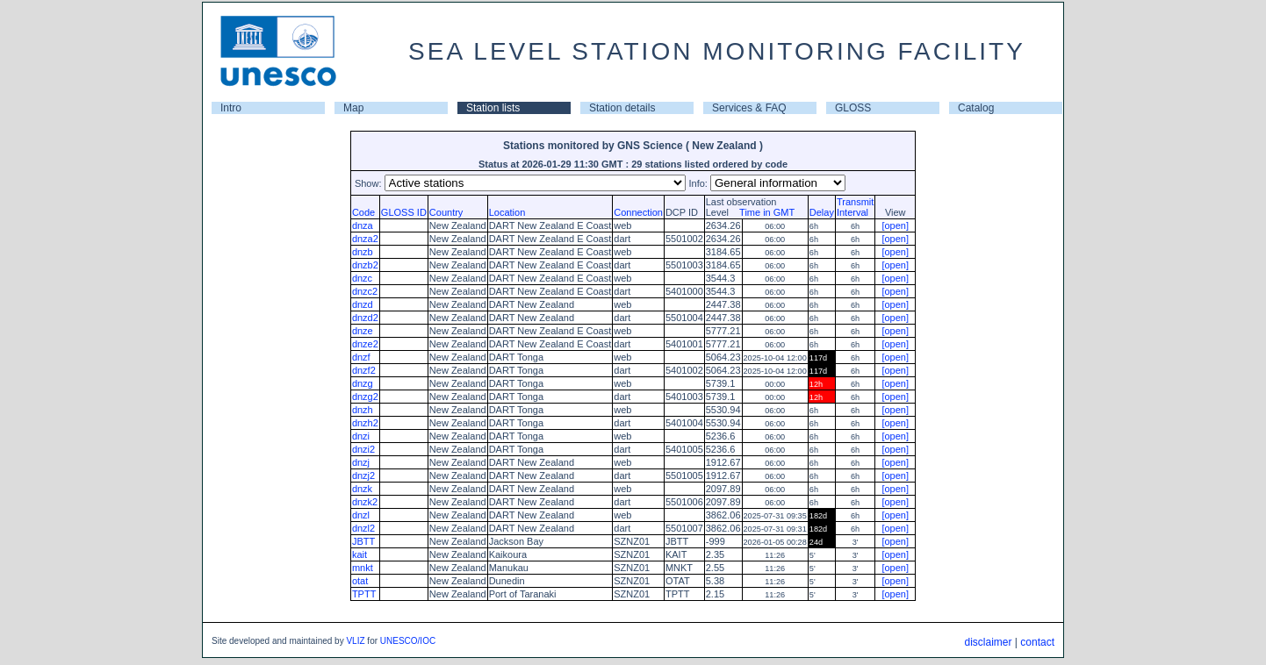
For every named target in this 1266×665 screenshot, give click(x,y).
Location (507, 212)
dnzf (361, 357)
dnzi (361, 436)
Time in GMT (763, 212)
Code (363, 212)
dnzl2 (363, 528)
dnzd (362, 304)
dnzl (361, 515)
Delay (821, 212)
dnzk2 (365, 502)
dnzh (362, 409)
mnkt (362, 567)
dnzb (362, 252)
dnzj (361, 462)
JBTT (363, 541)
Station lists (493, 108)
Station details (622, 108)
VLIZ (355, 641)
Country (446, 212)
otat (360, 581)
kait (359, 554)
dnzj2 (363, 475)
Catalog (976, 108)
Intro (230, 108)
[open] (895, 225)
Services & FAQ (749, 108)
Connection (638, 212)
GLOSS (853, 108)
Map (353, 108)
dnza (362, 225)
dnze (362, 330)
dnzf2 (364, 370)
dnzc (362, 278)
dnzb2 (365, 265)
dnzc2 (365, 291)
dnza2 (365, 238)
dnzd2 (365, 317)
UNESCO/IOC (407, 641)
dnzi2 (363, 449)
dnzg (362, 383)
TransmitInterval (855, 207)
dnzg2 (365, 396)
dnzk (362, 488)
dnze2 (365, 344)
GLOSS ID (404, 212)
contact (1037, 642)
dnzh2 (365, 423)
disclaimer (987, 642)
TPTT (364, 594)
